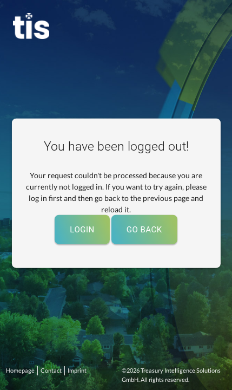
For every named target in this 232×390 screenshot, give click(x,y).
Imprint (77, 370)
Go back (144, 229)
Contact (51, 370)
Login (82, 229)
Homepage (20, 370)
